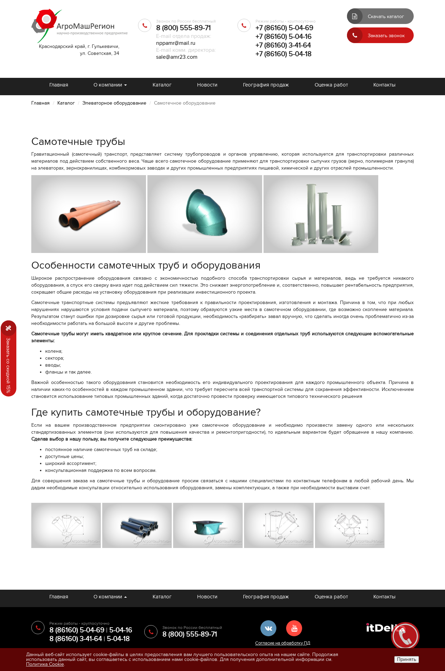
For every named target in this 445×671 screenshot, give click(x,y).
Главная (58, 85)
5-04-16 (120, 630)
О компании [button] (110, 85)
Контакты (384, 85)
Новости (207, 85)
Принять (406, 659)
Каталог (162, 85)
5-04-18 (118, 639)
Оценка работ (331, 85)
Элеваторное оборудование (114, 103)
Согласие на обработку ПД (282, 643)
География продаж (266, 85)
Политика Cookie (45, 664)
